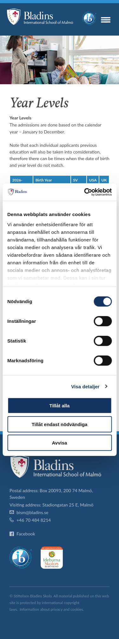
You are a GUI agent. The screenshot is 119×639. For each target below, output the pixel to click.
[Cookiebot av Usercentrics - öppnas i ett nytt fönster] (85, 192)
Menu (106, 20)
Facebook (26, 533)
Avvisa (59, 442)
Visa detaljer (85, 386)
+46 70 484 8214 (34, 520)
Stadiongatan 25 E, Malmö (68, 504)
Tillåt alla (60, 405)
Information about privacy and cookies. (52, 609)
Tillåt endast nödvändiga (60, 424)
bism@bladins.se (32, 512)
